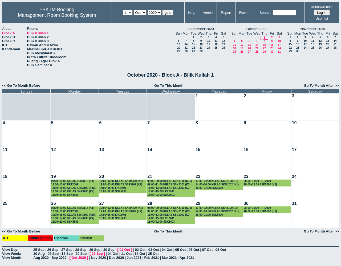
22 (193, 47)
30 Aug (39, 254)
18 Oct (140, 254)
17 (208, 44)
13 (178, 44)
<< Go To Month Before (21, 86)
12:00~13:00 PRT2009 (64, 184)
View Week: (11, 254)
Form (243, 13)
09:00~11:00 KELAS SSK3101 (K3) (168, 184)
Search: (265, 13)
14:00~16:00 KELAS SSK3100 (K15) (73, 187)
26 (223, 47)
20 (178, 47)
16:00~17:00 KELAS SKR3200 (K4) (72, 191)
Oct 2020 (78, 258)
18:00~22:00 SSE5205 (113, 191)
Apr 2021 (187, 258)
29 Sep (94, 250)
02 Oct (140, 250)
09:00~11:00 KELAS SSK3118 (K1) (72, 181)
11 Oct (126, 254)
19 (223, 44)
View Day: (10, 250)
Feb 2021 (151, 258)
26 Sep (53, 250)
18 (215, 44)
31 (279, 51)
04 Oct (167, 250)
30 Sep (109, 250)
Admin (208, 13)
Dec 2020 (116, 258)
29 (193, 51)
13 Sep (67, 254)
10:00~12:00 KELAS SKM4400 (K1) (121, 181)
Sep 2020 (58, 258)
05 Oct (180, 250)
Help (191, 13)
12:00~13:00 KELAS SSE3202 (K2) (120, 184)
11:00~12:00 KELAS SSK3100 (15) (217, 181)
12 (223, 40)
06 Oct (194, 250)
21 (186, 47)
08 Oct (221, 250)
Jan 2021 (134, 258)
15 (193, 44)
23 (201, 47)
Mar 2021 (169, 258)
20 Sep (81, 254)
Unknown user (322, 7)
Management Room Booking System (57, 15)
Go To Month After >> (321, 86)
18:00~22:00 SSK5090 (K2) (260, 184)
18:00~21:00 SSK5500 (209, 187)
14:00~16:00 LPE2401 (112, 187)
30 (201, 51)
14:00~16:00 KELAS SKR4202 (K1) (217, 184)
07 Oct (207, 250)
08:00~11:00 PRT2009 (257, 181)
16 (201, 44)
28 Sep (81, 250)
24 (208, 47)
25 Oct (153, 254)
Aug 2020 (41, 258)
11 (215, 40)
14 (186, 44)
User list (321, 18)
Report (226, 13)
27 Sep (66, 250)
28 (186, 51)
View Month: (12, 258)
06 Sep (53, 254)
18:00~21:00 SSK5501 (65, 194)
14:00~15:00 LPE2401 (160, 191)
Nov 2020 (98, 258)
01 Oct (124, 250)
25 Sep (38, 250)
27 (178, 51)
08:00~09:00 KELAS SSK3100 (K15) (169, 181)
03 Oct (153, 250)
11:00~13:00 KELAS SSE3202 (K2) (168, 187)
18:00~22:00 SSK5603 (161, 194)
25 (215, 47)
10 (208, 40)
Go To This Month (169, 86)
